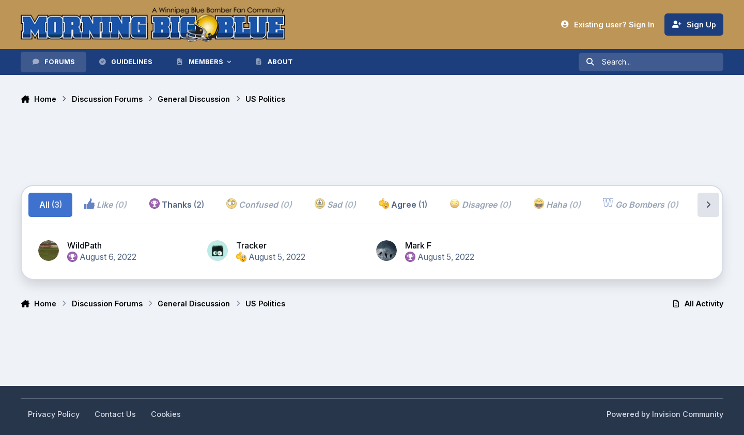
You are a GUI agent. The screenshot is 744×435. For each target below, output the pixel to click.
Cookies (166, 414)
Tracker (251, 245)
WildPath (84, 245)
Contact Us (115, 414)
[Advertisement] (209, 146)
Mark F (418, 245)
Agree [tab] (403, 204)
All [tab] (50, 204)
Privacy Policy (54, 414)
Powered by (665, 414)
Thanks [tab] (176, 204)
